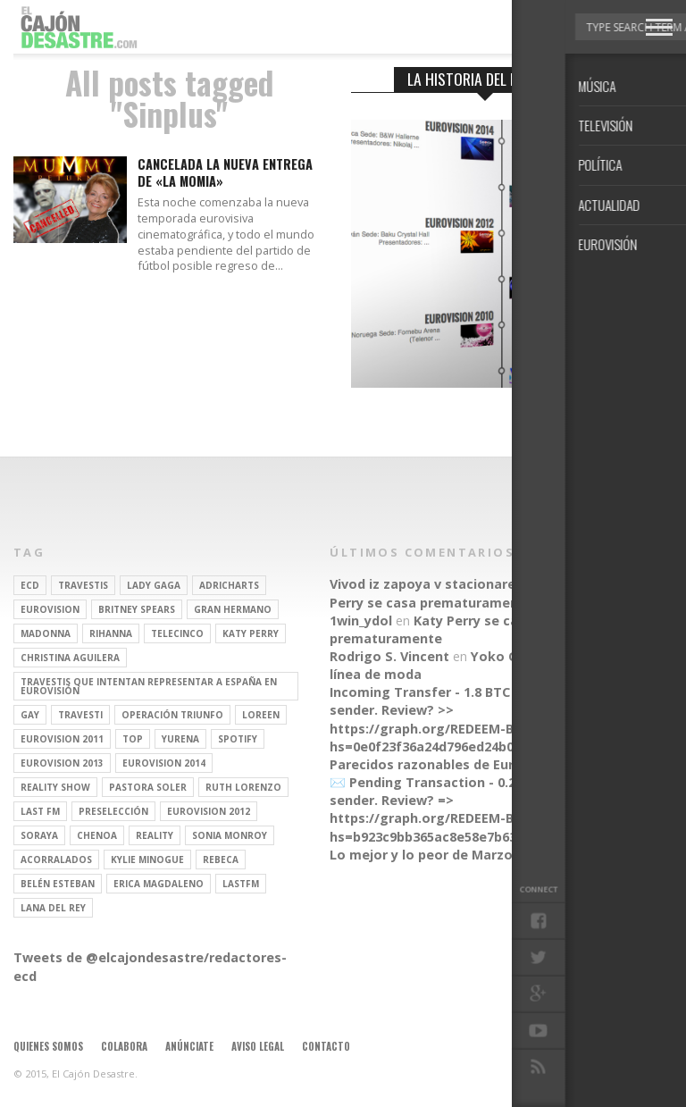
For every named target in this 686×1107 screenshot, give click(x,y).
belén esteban (58, 883)
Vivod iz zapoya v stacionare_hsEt (439, 583)
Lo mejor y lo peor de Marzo (421, 854)
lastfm (240, 883)
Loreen (261, 715)
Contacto (326, 1046)
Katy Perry (250, 633)
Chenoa (97, 835)
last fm (40, 811)
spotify (237, 739)
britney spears (136, 609)
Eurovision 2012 (208, 811)
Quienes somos (48, 1046)
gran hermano (233, 609)
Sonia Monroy (229, 835)
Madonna (46, 633)
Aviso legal (257, 1046)
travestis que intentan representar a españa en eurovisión (149, 686)
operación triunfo (172, 715)
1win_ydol (361, 620)
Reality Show (55, 787)
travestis (83, 585)
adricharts (229, 585)
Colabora (124, 1046)
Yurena (180, 739)
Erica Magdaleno (158, 883)
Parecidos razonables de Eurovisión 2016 (461, 764)
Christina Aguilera (70, 657)
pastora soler (148, 787)
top (132, 739)
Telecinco (177, 633)
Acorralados (56, 859)
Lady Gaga (153, 585)
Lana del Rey (53, 908)
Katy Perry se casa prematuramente (465, 592)
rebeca (220, 859)
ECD (30, 585)
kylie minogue (147, 859)
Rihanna (110, 633)
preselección (113, 811)
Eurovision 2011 (62, 739)
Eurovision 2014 (163, 763)
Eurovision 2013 (62, 763)
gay (30, 715)
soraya (39, 835)
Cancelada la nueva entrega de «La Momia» (225, 172)
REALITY (154, 835)
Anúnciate (189, 1046)
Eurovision (50, 609)
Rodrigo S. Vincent (389, 656)
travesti (80, 715)
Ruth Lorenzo (243, 787)
